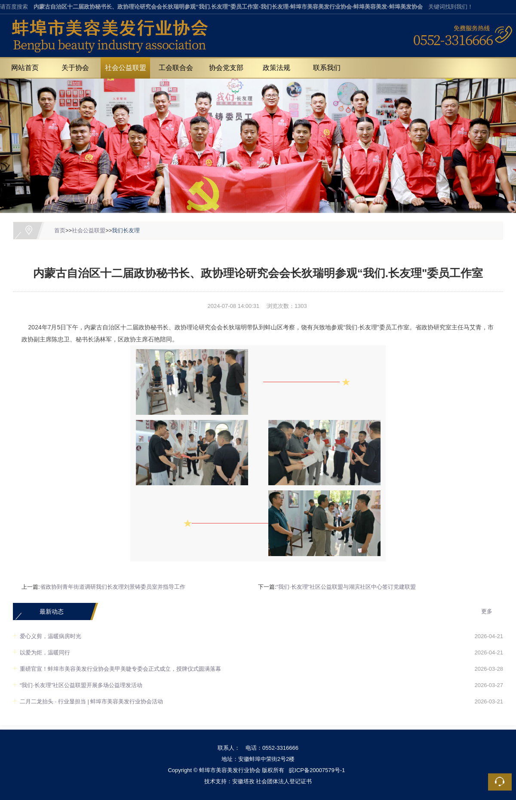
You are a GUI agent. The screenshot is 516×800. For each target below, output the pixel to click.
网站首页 (25, 67)
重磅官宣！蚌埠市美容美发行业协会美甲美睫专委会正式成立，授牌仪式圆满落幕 (120, 669)
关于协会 (75, 67)
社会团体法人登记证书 (284, 781)
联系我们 (327, 67)
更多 (486, 611)
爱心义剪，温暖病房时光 (50, 636)
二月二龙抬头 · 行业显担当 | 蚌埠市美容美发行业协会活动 (91, 701)
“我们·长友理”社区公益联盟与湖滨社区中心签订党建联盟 (346, 587)
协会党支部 (226, 67)
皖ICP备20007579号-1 (317, 770)
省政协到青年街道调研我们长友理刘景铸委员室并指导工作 (112, 587)
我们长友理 (126, 230)
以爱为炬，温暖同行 (45, 652)
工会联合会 (176, 67)
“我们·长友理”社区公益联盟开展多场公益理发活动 (81, 685)
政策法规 (276, 67)
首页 (59, 230)
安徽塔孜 (243, 781)
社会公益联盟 (125, 67)
